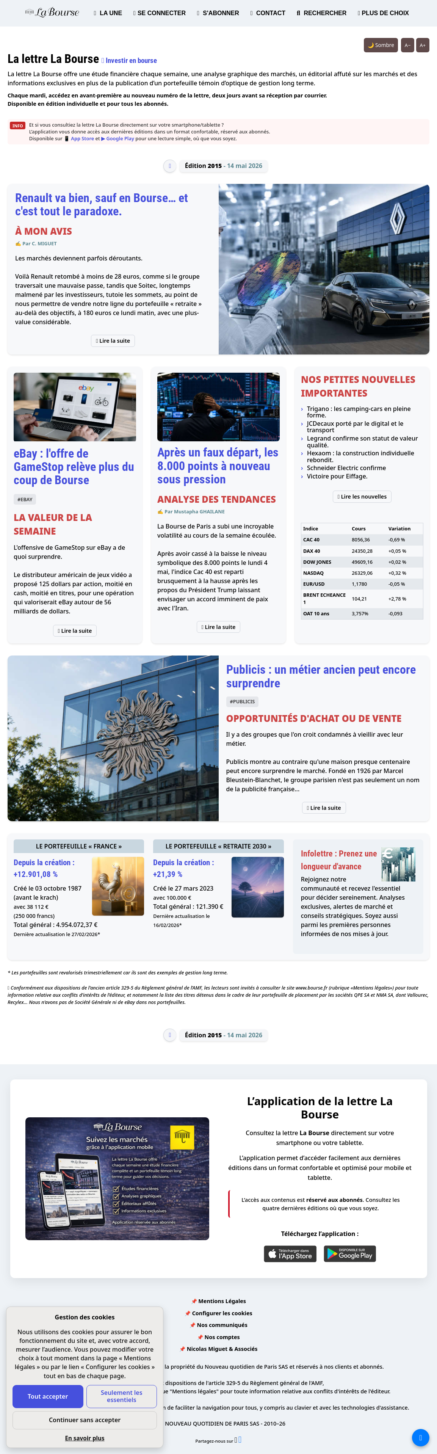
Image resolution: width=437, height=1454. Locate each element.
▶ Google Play (117, 138)
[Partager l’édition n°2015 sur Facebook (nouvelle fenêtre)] (240, 1441)
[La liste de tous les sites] (420, 1437)
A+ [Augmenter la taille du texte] (423, 45)
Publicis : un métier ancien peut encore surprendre (321, 676)
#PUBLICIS (242, 701)
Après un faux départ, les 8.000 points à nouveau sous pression (218, 465)
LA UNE (108, 13)
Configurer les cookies (222, 1313)
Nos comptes (222, 1337)
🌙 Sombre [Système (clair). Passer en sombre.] (381, 45)
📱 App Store (79, 138)
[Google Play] (350, 1254)
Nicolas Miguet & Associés (222, 1348)
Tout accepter (48, 1396)
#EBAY (24, 499)
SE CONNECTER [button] (159, 13)
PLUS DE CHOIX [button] (383, 13)
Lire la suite (113, 340)
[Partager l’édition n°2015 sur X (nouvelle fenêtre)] (236, 1441)
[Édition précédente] (169, 166)
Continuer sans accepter (85, 1420)
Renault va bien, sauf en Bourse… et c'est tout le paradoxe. (101, 204)
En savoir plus (84, 1438)
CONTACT (268, 13)
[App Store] (290, 1254)
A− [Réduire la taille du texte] (408, 45)
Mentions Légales (222, 1301)
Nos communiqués (222, 1325)
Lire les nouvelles (362, 496)
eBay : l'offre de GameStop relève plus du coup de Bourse (74, 466)
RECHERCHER (321, 13)
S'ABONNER (218, 13)
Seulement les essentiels (122, 1396)
